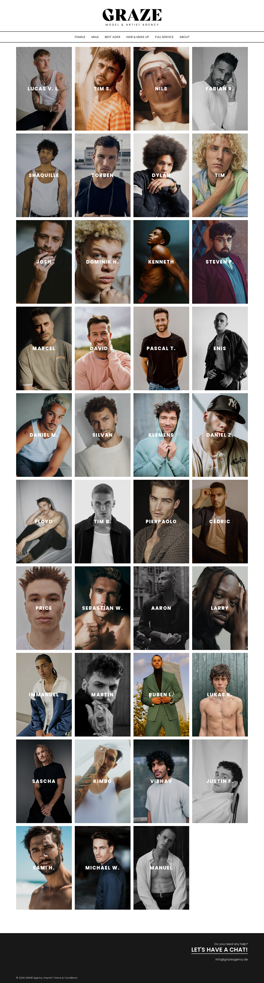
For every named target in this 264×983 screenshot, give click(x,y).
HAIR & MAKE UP (137, 37)
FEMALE (80, 37)
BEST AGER (112, 37)
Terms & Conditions (65, 977)
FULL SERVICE (164, 37)
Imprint (48, 977)
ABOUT (184, 37)
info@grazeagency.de (232, 959)
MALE (95, 37)
